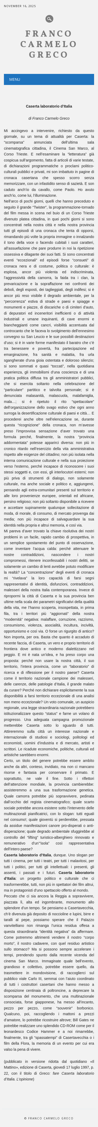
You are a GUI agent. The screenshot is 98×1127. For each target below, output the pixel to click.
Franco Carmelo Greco (49, 45)
